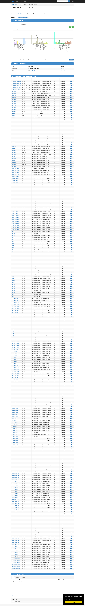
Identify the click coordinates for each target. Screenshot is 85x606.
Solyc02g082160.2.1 (15, 489)
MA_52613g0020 (15, 430)
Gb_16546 (13, 257)
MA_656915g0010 (15, 434)
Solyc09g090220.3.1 (15, 538)
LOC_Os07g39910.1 (15, 347)
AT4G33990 (14, 152)
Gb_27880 (13, 270)
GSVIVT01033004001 (15, 225)
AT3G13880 (14, 136)
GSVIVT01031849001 (15, 221)
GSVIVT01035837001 (15, 227)
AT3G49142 (14, 146)
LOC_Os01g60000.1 (15, 306)
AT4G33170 (14, 150)
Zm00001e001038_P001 (16, 558)
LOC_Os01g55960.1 (15, 304)
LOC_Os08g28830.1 (15, 355)
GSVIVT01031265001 (15, 217)
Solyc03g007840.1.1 (15, 493)
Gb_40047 (13, 292)
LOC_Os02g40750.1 (15, 314)
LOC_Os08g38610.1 (15, 359)
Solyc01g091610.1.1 (15, 471)
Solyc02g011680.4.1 (15, 479)
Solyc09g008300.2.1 (15, 530)
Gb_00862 (13, 231)
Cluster (13, 70)
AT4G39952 (14, 156)
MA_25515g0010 (15, 412)
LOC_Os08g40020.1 (15, 361)
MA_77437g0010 (15, 440)
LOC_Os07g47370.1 (15, 349)
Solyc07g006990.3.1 (15, 519)
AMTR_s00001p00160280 (16, 81)
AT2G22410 (14, 119)
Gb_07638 (13, 247)
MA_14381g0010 (15, 400)
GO (13, 577)
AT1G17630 (14, 95)
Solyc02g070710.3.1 (15, 483)
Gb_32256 (13, 280)
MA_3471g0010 (14, 418)
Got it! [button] (73, 602)
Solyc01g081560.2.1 (15, 467)
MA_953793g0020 (15, 452)
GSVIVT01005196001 (15, 172)
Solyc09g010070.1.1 (15, 534)
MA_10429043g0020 (15, 383)
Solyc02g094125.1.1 (15, 491)
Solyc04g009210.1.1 (15, 503)
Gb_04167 (13, 237)
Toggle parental (15, 595)
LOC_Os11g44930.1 (15, 373)
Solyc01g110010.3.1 (15, 477)
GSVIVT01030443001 (15, 215)
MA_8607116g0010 (15, 450)
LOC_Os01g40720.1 (15, 302)
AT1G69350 (14, 103)
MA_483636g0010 (15, 428)
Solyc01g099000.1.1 (15, 475)
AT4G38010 (14, 154)
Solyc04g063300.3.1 (15, 507)
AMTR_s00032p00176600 (16, 85)
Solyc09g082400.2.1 (15, 536)
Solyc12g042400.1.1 (15, 554)
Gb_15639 (13, 255)
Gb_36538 (13, 286)
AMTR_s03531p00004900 (16, 89)
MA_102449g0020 (15, 381)
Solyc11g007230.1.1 (15, 548)
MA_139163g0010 (15, 398)
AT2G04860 (14, 113)
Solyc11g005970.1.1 (15, 546)
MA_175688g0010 (15, 404)
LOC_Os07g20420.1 (15, 345)
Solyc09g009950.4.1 (15, 532)
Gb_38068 (13, 290)
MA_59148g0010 (15, 432)
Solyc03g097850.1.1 (15, 499)
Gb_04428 (13, 239)
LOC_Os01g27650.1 (15, 300)
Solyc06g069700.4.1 (15, 515)
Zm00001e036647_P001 (16, 566)
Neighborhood (14, 68)
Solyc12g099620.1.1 (15, 556)
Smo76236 (14, 463)
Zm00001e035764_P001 (16, 564)
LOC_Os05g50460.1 (15, 335)
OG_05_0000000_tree (33, 14)
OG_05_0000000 (14, 14)
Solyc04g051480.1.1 (15, 505)
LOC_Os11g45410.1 (15, 375)
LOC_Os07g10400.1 (15, 343)
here (53, 59)
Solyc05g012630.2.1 (15, 509)
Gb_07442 (13, 245)
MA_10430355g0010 (15, 387)
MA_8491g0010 (14, 448)
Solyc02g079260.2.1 (15, 485)
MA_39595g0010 (15, 422)
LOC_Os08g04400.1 (15, 351)
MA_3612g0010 (14, 420)
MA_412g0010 (14, 426)
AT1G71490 (14, 105)
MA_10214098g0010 (15, 379)
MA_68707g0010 (15, 436)
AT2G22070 (14, 117)
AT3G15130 (14, 138)
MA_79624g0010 (15, 442)
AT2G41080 (14, 123)
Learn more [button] (67, 599)
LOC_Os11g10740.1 (15, 369)
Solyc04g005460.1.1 (15, 501)
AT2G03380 (14, 109)
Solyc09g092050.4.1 (15, 540)
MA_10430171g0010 (15, 385)
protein (23, 17)
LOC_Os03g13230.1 (15, 318)
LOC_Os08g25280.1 (15, 353)
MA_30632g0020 (15, 416)
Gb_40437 (13, 294)
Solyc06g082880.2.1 (15, 517)
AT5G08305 (14, 160)
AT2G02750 (14, 107)
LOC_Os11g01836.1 (15, 367)
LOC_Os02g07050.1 (15, 312)
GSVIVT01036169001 (15, 229)
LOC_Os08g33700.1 (15, 357)
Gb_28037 (13, 272)
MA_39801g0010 (15, 424)
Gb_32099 (13, 278)
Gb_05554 (13, 241)
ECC (33, 76)
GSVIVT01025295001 (15, 201)
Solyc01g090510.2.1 (15, 469)
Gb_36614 (13, 288)
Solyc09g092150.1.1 (15, 542)
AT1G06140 (14, 91)
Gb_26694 (13, 268)
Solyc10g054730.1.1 (15, 544)
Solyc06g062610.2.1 (15, 513)
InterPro (23, 577)
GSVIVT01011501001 (15, 178)
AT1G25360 (14, 99)
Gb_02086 (13, 233)
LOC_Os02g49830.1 (15, 316)
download (20, 17)
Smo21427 (14, 454)
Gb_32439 (13, 282)
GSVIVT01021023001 (15, 190)
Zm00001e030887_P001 (16, 562)
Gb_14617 (13, 253)
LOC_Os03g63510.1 (15, 322)
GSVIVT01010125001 (15, 176)
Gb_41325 (13, 296)
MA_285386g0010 (15, 414)
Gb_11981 (13, 251)
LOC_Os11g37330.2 (15, 371)
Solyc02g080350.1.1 (15, 487)
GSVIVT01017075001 (15, 182)
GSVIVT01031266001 (15, 219)
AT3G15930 (14, 140)
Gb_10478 (13, 249)
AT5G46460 (14, 166)
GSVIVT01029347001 (15, 211)
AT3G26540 (14, 144)
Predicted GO (18, 577)
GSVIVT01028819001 (15, 209)
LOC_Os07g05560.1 (15, 341)
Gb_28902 (13, 274)
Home (13, 4)
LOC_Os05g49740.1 (15, 333)
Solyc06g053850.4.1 (15, 511)
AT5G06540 (14, 158)
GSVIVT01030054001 (15, 213)
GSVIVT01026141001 (15, 203)
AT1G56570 (14, 101)
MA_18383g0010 (15, 406)
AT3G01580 (14, 125)
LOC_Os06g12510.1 (15, 337)
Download (71, 59)
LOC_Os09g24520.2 (15, 363)
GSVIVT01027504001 (15, 207)
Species (17, 1)
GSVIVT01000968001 (15, 170)
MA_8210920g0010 (15, 444)
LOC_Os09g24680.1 (15, 365)
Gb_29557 (13, 276)
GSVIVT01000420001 (15, 168)
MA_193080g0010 (15, 408)
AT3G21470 (14, 142)
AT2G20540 (14, 115)
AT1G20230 (14, 97)
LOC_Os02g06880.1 (15, 310)
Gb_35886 (13, 284)
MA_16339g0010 (15, 402)
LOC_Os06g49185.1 (15, 339)
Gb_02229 (13, 235)
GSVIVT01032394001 (15, 223)
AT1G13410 (14, 93)
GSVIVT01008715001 (15, 174)
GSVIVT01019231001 (15, 186)
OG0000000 (19, 13)
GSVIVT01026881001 (15, 205)
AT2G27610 (14, 121)
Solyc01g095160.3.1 (15, 473)
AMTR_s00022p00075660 (16, 83)
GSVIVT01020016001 (15, 188)
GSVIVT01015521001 (15, 180)
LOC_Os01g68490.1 (15, 308)
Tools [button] (21, 1)
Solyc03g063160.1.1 (15, 497)
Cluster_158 (33, 70)
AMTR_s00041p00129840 (16, 87)
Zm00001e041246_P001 (16, 568)
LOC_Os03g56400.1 (15, 320)
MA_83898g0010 (15, 446)
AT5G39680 (14, 164)
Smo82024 (14, 465)
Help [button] (72, 1)
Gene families (13, 13)
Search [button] (25, 1)
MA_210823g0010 (15, 410)
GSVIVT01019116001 (15, 184)
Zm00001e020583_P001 (16, 560)
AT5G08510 (14, 162)
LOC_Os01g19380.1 (15, 298)
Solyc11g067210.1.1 (15, 552)
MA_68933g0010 (15, 438)
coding (17, 17)
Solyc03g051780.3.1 (15, 495)
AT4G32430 (14, 148)
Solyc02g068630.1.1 (15, 481)
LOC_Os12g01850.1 (15, 377)
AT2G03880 (14, 111)
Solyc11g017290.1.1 (15, 550)
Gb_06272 (13, 243)
